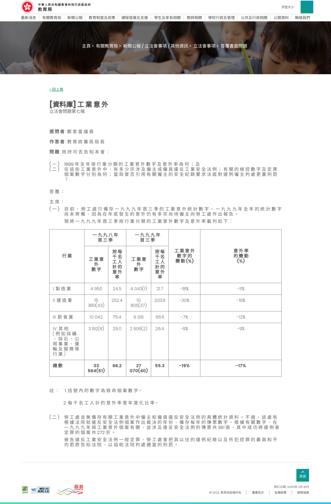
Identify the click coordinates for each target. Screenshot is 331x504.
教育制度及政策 (102, 17)
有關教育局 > (108, 46)
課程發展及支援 (134, 17)
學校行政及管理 (221, 17)
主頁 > (88, 46)
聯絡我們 (302, 17)
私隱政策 (280, 492)
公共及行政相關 (254, 17)
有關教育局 (51, 17)
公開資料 (281, 17)
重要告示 (258, 492)
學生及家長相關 (167, 17)
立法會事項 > (205, 46)
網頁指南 (303, 492)
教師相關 (194, 17)
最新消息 (28, 17)
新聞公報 (75, 17)
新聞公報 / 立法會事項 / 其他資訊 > (157, 46)
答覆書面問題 (234, 46)
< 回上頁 (56, 89)
